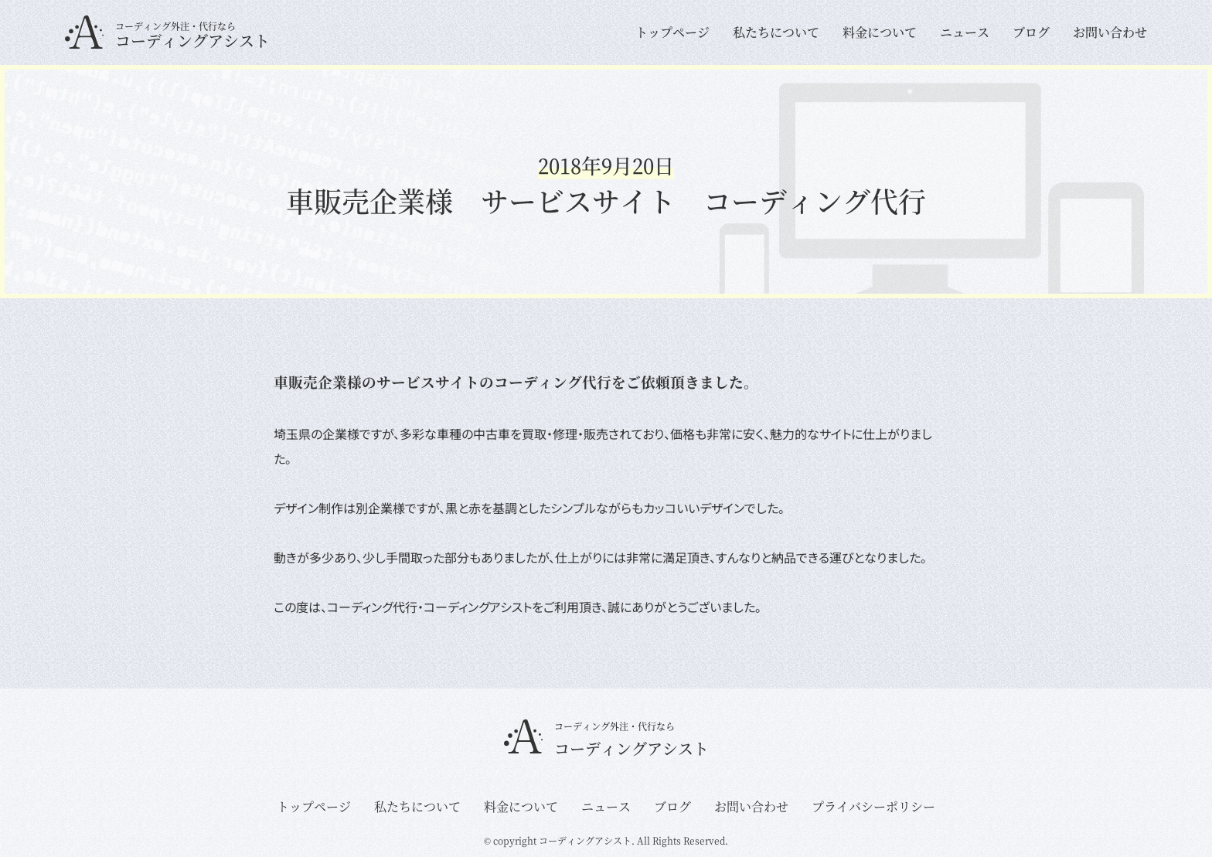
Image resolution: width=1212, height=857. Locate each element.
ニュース (964, 32)
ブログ (1031, 32)
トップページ (672, 32)
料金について (880, 32)
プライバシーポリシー (873, 806)
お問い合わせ (1110, 32)
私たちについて (776, 32)
